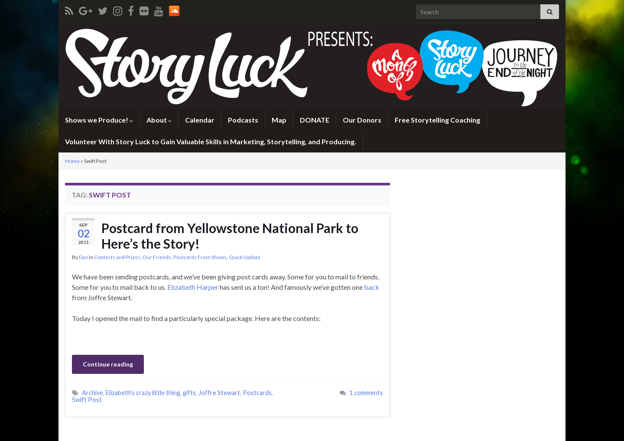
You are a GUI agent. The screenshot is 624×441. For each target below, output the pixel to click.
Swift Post (87, 399)
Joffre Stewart (219, 392)
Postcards (257, 392)
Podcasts (243, 120)
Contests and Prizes (117, 257)
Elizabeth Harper (192, 287)
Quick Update (244, 257)
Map (279, 120)
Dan (83, 257)
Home (72, 161)
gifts (189, 392)
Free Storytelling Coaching (437, 120)
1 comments (366, 392)
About (159, 120)
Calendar (199, 120)
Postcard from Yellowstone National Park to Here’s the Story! (229, 235)
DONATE (314, 120)
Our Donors (362, 120)
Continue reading (108, 364)
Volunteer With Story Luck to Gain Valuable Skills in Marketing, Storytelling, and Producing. (210, 141)
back (371, 287)
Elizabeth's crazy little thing (143, 392)
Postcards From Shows (200, 257)
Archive (92, 392)
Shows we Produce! (99, 120)
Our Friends (157, 257)
